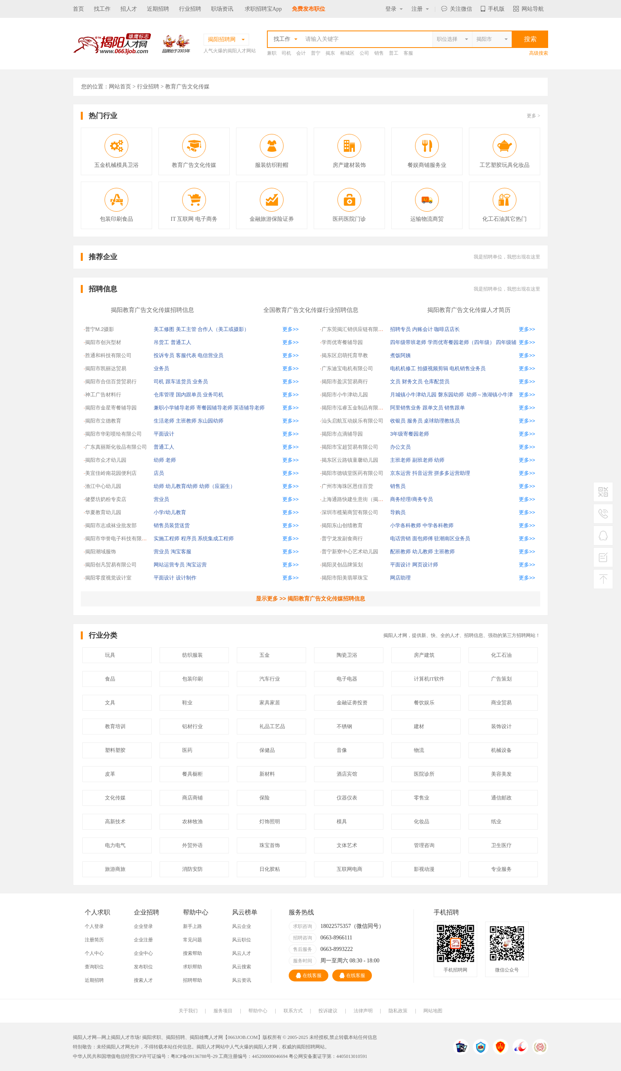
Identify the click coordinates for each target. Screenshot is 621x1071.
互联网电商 (349, 869)
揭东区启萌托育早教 (345, 355)
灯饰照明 (269, 821)
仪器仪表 (347, 798)
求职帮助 (192, 967)
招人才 (128, 9)
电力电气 (115, 845)
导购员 (398, 512)
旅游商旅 (115, 869)
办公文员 (400, 447)
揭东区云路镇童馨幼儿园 (350, 460)
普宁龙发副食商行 (342, 538)
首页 (78, 9)
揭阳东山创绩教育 (342, 525)
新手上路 (192, 926)
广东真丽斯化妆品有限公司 (116, 447)
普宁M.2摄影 (99, 329)
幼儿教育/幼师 (182, 486)
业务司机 (213, 395)
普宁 (315, 53)
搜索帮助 (192, 953)
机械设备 (501, 750)
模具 (342, 821)
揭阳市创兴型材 (103, 342)
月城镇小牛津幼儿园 (413, 395)
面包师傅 (422, 538)
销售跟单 (454, 408)
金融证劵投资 (352, 703)
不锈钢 (344, 726)
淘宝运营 (196, 565)
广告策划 (501, 679)
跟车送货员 (178, 381)
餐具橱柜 (192, 774)
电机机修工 (403, 368)
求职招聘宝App (263, 9)
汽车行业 (269, 679)
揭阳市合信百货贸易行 (111, 381)
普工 (393, 53)
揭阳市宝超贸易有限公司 (350, 447)
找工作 (102, 9)
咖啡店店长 (447, 329)
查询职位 (94, 967)
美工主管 (186, 329)
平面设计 (164, 434)
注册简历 (94, 940)
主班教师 (186, 421)
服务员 (415, 421)
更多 (533, 116)
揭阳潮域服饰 (100, 552)
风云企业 (241, 926)
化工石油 (501, 655)
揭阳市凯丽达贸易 (105, 368)
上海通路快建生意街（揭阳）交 (358, 499)
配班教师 (400, 552)
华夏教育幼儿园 (103, 512)
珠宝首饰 (269, 845)
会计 (301, 53)
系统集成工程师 (216, 538)
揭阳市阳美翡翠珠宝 (345, 578)
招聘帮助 (192, 980)
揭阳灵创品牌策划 (342, 565)
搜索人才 (143, 980)
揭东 (330, 53)
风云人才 (241, 953)
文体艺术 (347, 845)
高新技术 (115, 821)
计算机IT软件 (429, 679)
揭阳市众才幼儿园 (105, 460)
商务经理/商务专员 (411, 499)
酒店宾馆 (347, 774)
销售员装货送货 (172, 525)
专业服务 (501, 869)
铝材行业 (192, 726)
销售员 (398, 486)
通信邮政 (501, 798)
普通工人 (181, 342)
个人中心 (94, 953)
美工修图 (164, 329)
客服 (408, 53)
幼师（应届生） (217, 486)
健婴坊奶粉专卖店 (105, 499)
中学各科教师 (438, 525)
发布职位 (143, 967)
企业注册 (143, 940)
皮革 (110, 774)
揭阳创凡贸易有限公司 (111, 565)
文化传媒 (115, 798)
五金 (264, 655)
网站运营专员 (169, 565)
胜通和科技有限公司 (108, 355)
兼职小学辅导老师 (174, 408)
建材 (419, 726)
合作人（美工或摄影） (223, 329)
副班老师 (422, 460)
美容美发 (501, 774)
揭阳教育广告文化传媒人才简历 (469, 309)
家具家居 (269, 703)
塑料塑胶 (115, 750)
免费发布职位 (308, 9)
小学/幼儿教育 (170, 512)
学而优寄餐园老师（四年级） (461, 342)
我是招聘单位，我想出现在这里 (507, 257)
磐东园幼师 (451, 395)
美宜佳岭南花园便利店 (111, 473)
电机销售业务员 (468, 368)
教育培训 (115, 726)
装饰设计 (501, 726)
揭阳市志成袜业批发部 (111, 525)
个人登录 (94, 926)
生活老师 (164, 421)
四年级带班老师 (408, 342)
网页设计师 (425, 565)
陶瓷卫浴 (347, 655)
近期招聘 (158, 9)
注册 (420, 9)
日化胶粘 (269, 869)
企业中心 (143, 953)
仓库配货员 (437, 381)
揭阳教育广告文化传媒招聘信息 (152, 309)
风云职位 (241, 940)
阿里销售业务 (405, 408)
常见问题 (192, 940)
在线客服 (309, 975)
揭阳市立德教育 (103, 421)
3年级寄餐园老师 (409, 434)
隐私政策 (398, 1011)
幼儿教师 (422, 552)
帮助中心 (257, 1011)
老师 (171, 460)
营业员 (161, 499)
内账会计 (422, 329)
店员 (159, 473)
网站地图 (432, 1011)
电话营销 (400, 538)
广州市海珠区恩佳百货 (347, 486)
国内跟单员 (189, 395)
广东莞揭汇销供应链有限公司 (355, 329)
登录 (394, 9)
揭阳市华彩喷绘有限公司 (113, 434)
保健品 (267, 750)
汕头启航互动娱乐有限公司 (352, 421)
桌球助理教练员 (442, 421)
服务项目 (222, 1011)
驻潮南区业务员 (452, 538)
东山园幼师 (210, 421)
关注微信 (456, 9)
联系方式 (293, 1011)
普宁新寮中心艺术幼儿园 (350, 552)
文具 (110, 703)
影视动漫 (424, 869)
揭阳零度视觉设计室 (108, 578)
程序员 (188, 538)
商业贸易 (501, 703)
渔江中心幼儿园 (103, 486)
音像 (342, 750)
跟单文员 (433, 408)
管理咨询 (424, 845)
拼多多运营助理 (452, 473)
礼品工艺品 (272, 726)
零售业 (421, 798)
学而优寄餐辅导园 (342, 342)
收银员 (398, 421)
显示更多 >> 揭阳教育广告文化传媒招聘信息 (310, 598)
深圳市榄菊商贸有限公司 (350, 512)
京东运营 (400, 473)
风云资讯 (241, 980)
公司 (364, 53)
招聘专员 (400, 329)
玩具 (110, 655)
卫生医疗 (501, 845)
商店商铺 (192, 798)
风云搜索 (241, 967)
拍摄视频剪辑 (432, 368)
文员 (395, 381)
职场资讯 (222, 9)
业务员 (161, 368)
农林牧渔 (192, 821)
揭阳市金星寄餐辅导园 (111, 408)
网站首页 (120, 87)
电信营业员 (210, 355)
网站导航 (528, 9)
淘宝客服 (181, 552)
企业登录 (143, 926)
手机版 (493, 9)
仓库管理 (164, 395)
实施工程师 (166, 538)
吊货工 (161, 342)
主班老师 (400, 460)
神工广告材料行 (103, 395)
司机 (286, 53)
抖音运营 (422, 473)
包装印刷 (192, 679)
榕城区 (347, 53)
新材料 (267, 774)
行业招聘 (190, 9)
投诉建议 (327, 1011)
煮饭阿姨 (400, 355)
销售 (379, 53)
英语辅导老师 (249, 408)
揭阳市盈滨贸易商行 (345, 381)
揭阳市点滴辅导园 (342, 434)
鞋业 (187, 703)
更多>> (290, 329)
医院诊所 (424, 774)
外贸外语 (192, 845)
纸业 (496, 821)
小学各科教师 (405, 525)
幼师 (159, 460)
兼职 (271, 53)
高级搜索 (538, 53)
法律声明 (363, 1011)
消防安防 (192, 869)
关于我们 (188, 1011)
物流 (419, 750)
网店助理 (400, 578)
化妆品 (421, 821)
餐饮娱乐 (424, 703)
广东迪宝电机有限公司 (347, 368)
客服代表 (186, 355)
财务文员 (412, 381)
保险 (264, 798)
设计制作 (186, 578)
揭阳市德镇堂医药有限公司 (352, 473)
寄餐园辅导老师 (214, 408)
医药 (187, 750)
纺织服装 (192, 655)
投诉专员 (164, 355)
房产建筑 (424, 655)
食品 (110, 679)
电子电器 (347, 679)
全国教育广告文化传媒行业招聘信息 (310, 309)
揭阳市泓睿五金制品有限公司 (355, 408)
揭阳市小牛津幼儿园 (345, 395)
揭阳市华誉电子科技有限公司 (118, 538)
